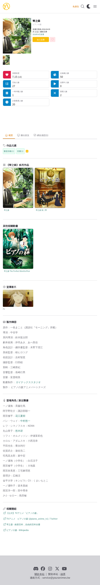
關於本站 (39, 574)
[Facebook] (42, 568)
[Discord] (35, 568)
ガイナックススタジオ (28, 382)
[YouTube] (64, 568)
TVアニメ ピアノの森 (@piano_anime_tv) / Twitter (30, 518)
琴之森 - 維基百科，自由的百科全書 (21, 524)
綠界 (62, 574)
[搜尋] (82, 6)
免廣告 (76, 6)
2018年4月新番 (38, 34)
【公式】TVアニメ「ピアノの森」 (21, 512)
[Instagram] (50, 568)
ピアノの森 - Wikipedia (16, 529)
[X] (57, 568)
